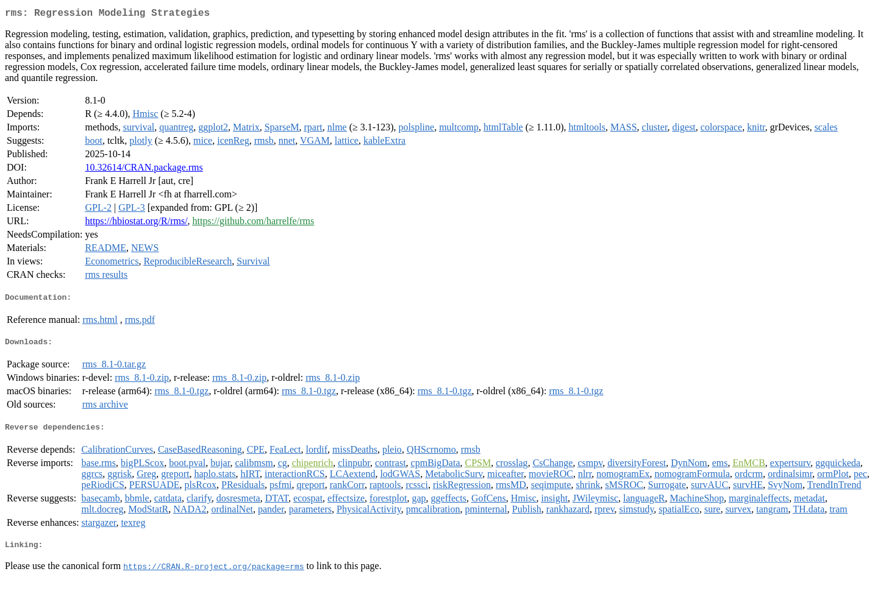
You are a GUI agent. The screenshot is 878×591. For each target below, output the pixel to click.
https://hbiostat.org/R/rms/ (136, 223)
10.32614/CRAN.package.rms (143, 170)
